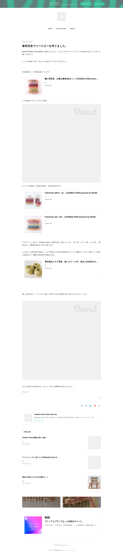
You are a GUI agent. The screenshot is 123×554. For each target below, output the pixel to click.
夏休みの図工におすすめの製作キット (35, 477)
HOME (50, 29)
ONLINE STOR (61, 29)
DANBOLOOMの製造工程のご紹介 (34, 437)
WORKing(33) (25, 392)
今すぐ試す (86, 4)
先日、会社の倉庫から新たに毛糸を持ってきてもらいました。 (40, 461)
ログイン (99, 4)
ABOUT (72, 29)
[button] (50, 28)
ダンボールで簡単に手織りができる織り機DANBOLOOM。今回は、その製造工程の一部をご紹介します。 (53, 441)
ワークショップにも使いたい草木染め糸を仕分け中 (39, 457)
